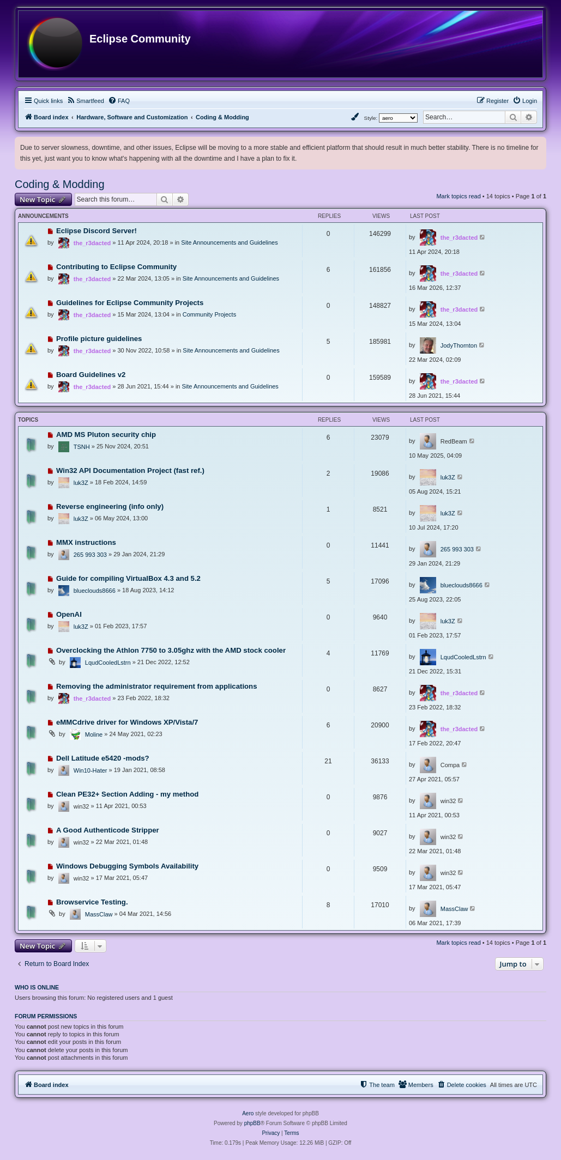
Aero (248, 1113)
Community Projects (209, 314)
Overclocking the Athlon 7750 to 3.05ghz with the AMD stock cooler (171, 650)
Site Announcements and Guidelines (229, 242)
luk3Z (81, 482)
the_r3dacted (92, 243)
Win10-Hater (90, 770)
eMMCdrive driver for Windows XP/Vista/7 (127, 722)
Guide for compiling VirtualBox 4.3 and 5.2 (128, 578)
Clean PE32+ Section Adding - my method (127, 794)
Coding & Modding (60, 184)
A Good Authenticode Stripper (107, 830)
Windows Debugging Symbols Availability (127, 866)
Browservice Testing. (92, 902)
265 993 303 (90, 554)
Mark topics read (458, 196)
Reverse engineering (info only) (110, 506)
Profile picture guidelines (99, 339)
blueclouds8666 (95, 590)
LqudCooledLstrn (108, 662)
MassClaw (99, 914)
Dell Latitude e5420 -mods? (102, 758)
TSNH (82, 447)
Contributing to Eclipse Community (116, 267)
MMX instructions (86, 542)
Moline (93, 734)
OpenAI (69, 614)
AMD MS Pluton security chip (106, 434)
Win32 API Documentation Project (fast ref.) (130, 470)
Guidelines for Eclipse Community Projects (129, 303)
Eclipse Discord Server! (96, 231)
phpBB (252, 1123)
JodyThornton (459, 345)
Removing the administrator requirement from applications (156, 686)
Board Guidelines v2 (91, 375)
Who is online (37, 987)
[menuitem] (85, 100)
